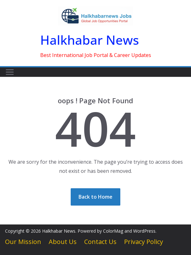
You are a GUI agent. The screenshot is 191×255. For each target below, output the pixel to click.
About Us (63, 241)
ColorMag (113, 231)
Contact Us (100, 241)
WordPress (144, 231)
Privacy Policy (143, 241)
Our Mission (23, 241)
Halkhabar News (89, 39)
